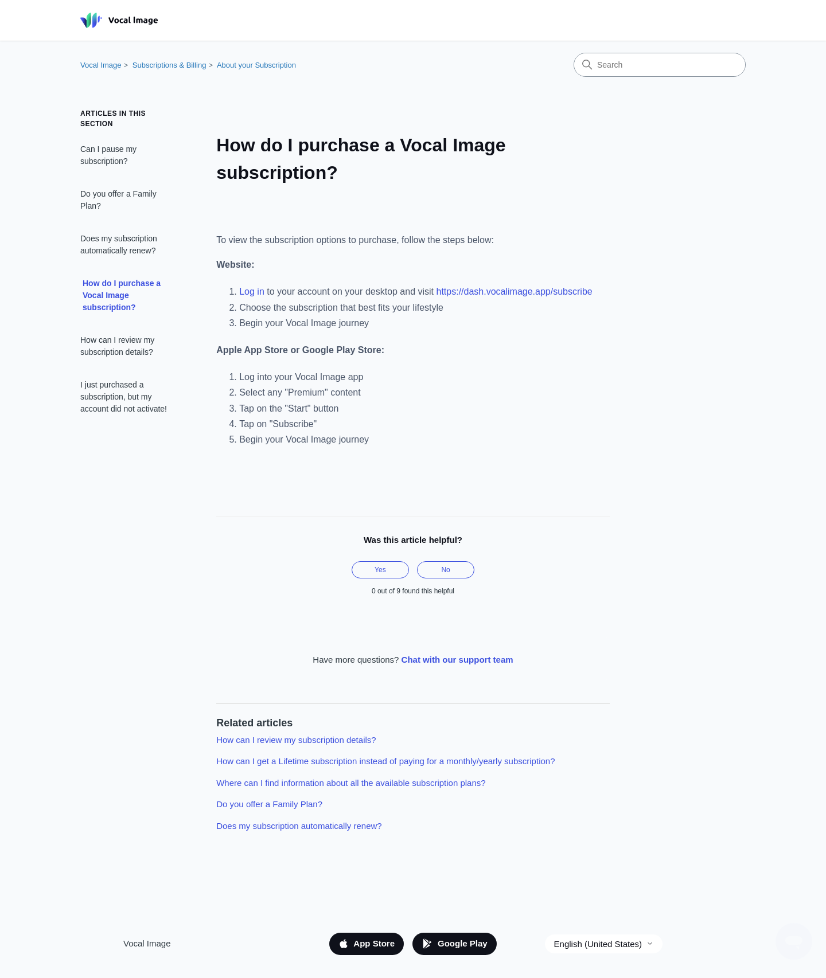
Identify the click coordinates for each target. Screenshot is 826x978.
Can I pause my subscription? (108, 155)
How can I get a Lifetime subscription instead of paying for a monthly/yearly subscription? (385, 761)
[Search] (659, 64)
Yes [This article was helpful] (380, 570)
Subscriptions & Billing (169, 65)
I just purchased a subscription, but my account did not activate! (123, 396)
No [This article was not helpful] (445, 570)
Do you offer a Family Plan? (118, 199)
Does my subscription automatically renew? (118, 244)
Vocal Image (101, 65)
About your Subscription (256, 65)
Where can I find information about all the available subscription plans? (350, 783)
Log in (251, 291)
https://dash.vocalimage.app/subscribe (515, 291)
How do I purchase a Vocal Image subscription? (122, 295)
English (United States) (603, 944)
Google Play (455, 943)
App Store (366, 943)
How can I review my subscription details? (117, 346)
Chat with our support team (457, 659)
